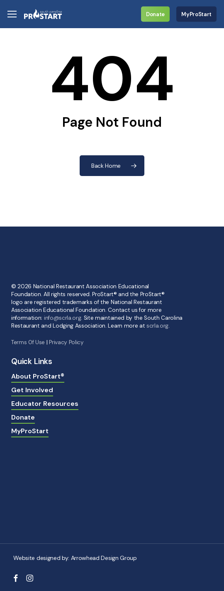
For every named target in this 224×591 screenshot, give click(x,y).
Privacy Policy (66, 342)
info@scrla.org (62, 317)
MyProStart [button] (30, 431)
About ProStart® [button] (37, 376)
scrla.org (157, 325)
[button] (12, 14)
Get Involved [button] (32, 390)
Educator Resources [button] (44, 403)
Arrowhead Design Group (104, 558)
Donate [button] (23, 417)
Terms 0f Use (28, 342)
